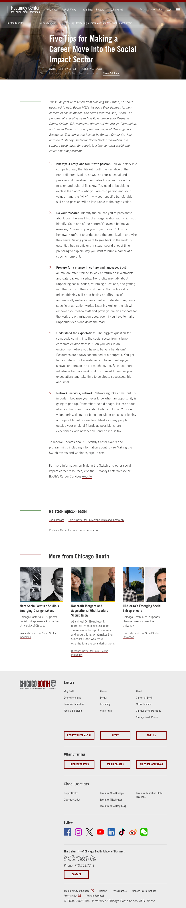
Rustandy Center (18, 23)
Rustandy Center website (112, 471)
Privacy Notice (125, 886)
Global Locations (77, 779)
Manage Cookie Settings (77, 891)
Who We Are (52, 9)
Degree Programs (73, 697)
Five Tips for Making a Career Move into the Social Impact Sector (99, 23)
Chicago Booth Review (148, 717)
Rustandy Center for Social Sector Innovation (74, 73)
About (139, 691)
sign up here (97, 453)
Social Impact (57, 519)
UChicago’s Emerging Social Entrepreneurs (142, 608)
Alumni (104, 691)
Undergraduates (79, 762)
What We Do (70, 9)
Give (160, 9)
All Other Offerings (151, 762)
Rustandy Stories (48, 23)
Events (143, 9)
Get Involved (117, 9)
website (87, 476)
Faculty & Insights (74, 710)
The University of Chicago (78, 886)
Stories (152, 9)
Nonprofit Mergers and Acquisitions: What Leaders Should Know (89, 610)
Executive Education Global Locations (147, 790)
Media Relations (145, 704)
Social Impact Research (93, 9)
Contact (77, 870)
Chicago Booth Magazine (150, 710)
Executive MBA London (112, 795)
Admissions (106, 710)
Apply (115, 735)
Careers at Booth (145, 697)
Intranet (107, 886)
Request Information (79, 735)
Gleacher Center (73, 795)
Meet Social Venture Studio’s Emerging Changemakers (39, 608)
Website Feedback (131, 891)
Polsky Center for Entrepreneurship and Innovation (99, 519)
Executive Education (75, 704)
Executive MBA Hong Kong (114, 801)
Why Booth (70, 691)
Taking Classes (115, 762)
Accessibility (104, 891)
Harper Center (72, 788)
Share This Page (114, 73)
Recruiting (106, 704)
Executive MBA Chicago (113, 788)
